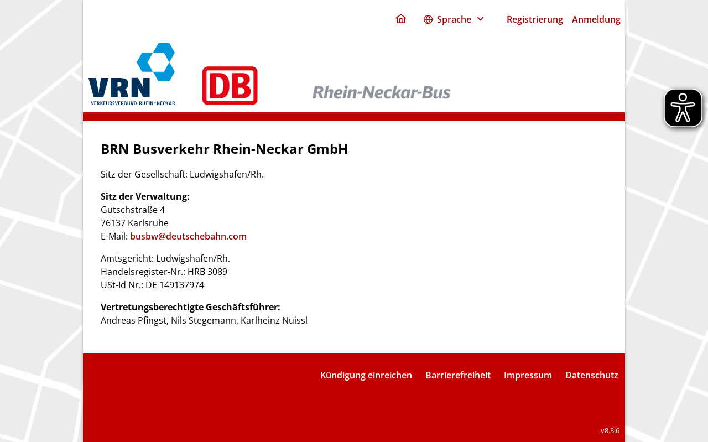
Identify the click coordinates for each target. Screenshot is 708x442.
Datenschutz (591, 375)
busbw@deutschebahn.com (188, 236)
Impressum (528, 375)
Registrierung (535, 19)
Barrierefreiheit (458, 375)
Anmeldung (596, 19)
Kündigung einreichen (366, 375)
